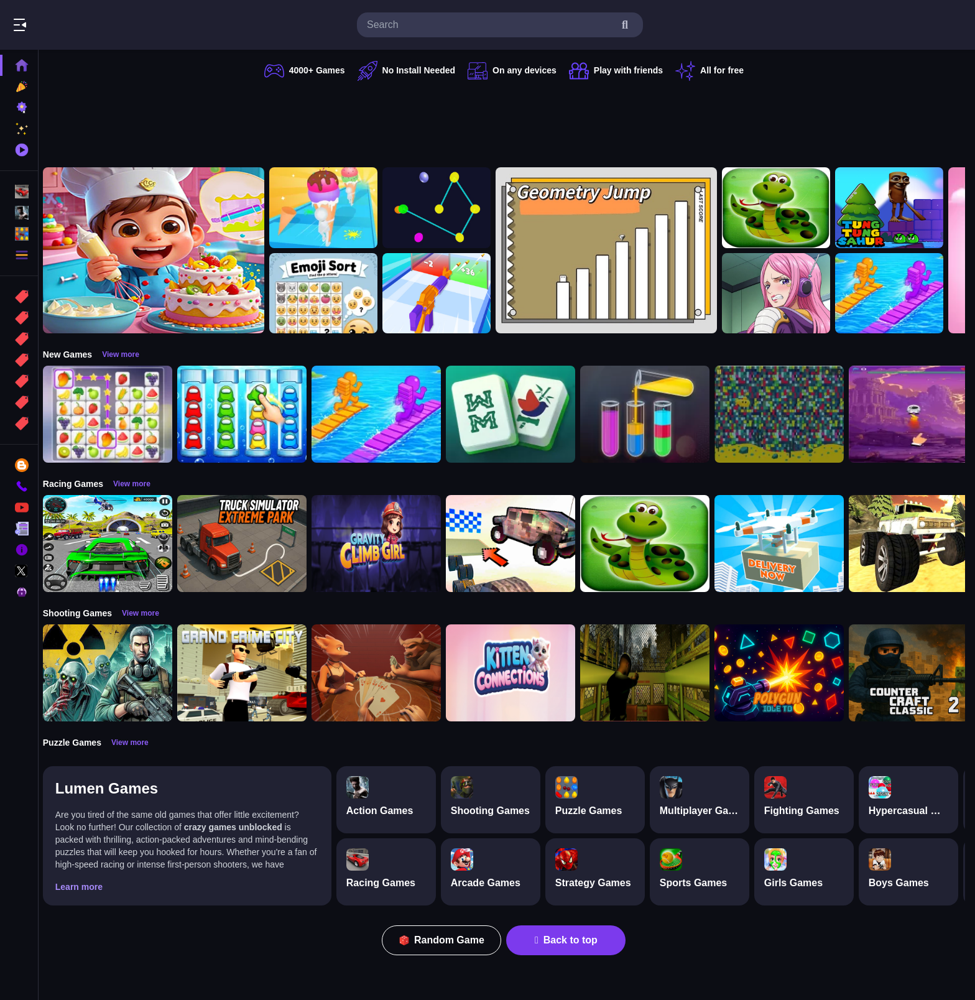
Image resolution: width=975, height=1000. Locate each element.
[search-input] (490, 24)
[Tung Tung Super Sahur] (896, 207)
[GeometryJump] (613, 250)
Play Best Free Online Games (79, 25)
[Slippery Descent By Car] (517, 543)
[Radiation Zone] (114, 672)
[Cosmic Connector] (443, 207)
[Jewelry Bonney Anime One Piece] (783, 293)
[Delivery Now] (786, 543)
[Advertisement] (507, 121)
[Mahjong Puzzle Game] (517, 414)
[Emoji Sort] (330, 293)
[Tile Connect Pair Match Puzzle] (114, 414)
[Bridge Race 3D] (896, 293)
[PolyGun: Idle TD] (786, 672)
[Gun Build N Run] (443, 293)
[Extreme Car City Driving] (114, 543)
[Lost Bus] (651, 672)
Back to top (569, 940)
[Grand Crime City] (248, 672)
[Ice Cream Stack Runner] (330, 207)
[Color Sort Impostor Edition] (248, 414)
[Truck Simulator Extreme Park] (248, 543)
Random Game (445, 940)
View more (127, 354)
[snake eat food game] (783, 207)
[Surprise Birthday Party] (160, 250)
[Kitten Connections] (517, 672)
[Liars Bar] (383, 672)
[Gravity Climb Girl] (383, 543)
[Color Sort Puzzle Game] (651, 414)
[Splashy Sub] (786, 414)
